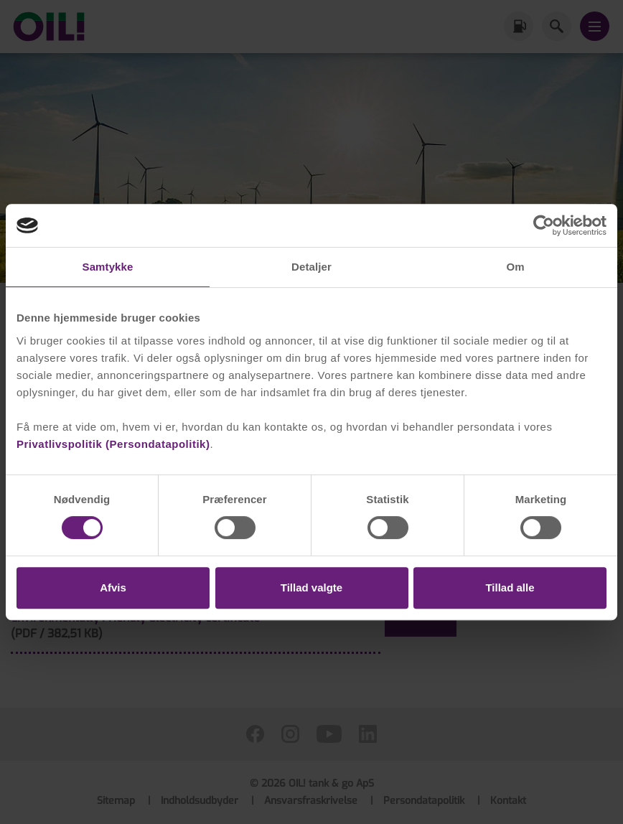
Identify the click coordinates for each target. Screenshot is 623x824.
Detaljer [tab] (311, 267)
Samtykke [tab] (108, 267)
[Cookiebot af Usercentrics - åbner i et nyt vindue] (543, 225)
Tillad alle (509, 587)
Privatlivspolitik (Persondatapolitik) (113, 444)
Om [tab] (515, 267)
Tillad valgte (311, 587)
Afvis (113, 587)
